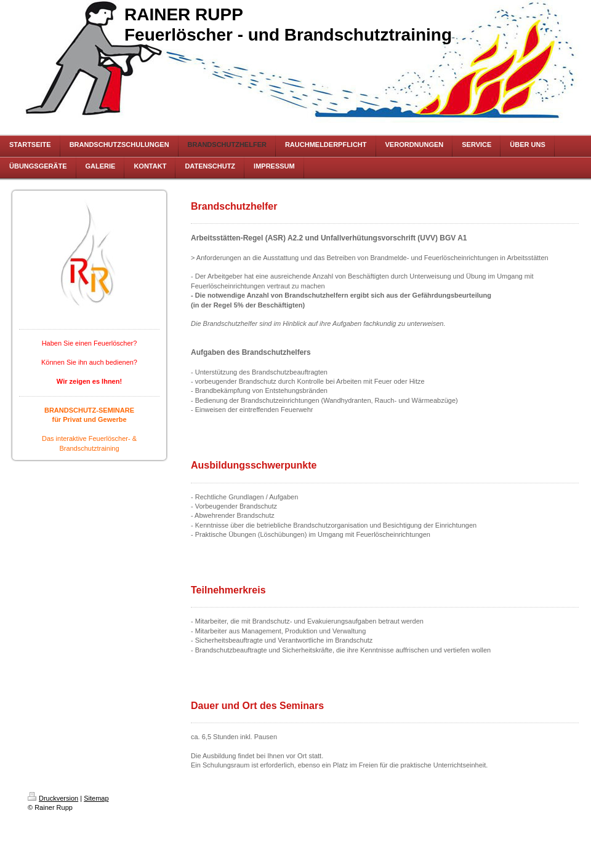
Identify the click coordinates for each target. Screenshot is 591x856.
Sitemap (96, 798)
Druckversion (53, 798)
